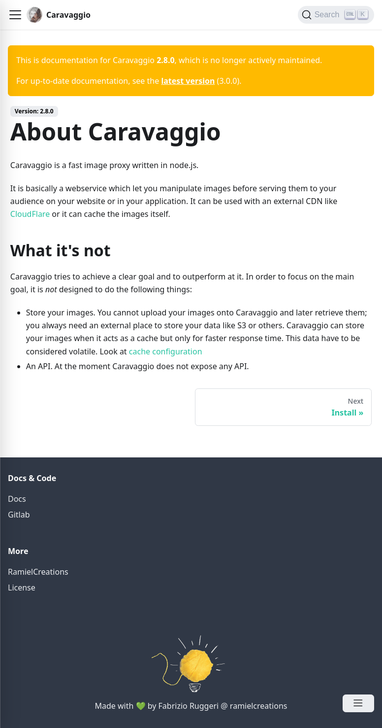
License (21, 587)
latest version (188, 80)
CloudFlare (30, 213)
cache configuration (165, 351)
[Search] (336, 15)
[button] (15, 14)
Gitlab (19, 514)
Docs (17, 498)
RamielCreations (38, 571)
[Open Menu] (358, 703)
